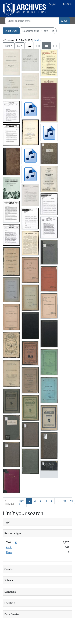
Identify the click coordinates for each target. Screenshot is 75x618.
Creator (9, 569)
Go (64, 20)
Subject (8, 580)
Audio (9, 547)
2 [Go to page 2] (34, 500)
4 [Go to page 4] (46, 500)
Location (9, 603)
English (53, 4)
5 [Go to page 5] (51, 500)
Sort (7, 45)
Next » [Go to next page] (21, 502)
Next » (37, 40)
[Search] (32, 20)
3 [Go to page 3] (40, 500)
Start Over (11, 30)
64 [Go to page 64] (71, 500)
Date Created (12, 614)
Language (10, 591)
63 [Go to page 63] (64, 500)
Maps (9, 552)
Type (7, 522)
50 (20, 45)
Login (67, 4)
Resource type (12, 533)
